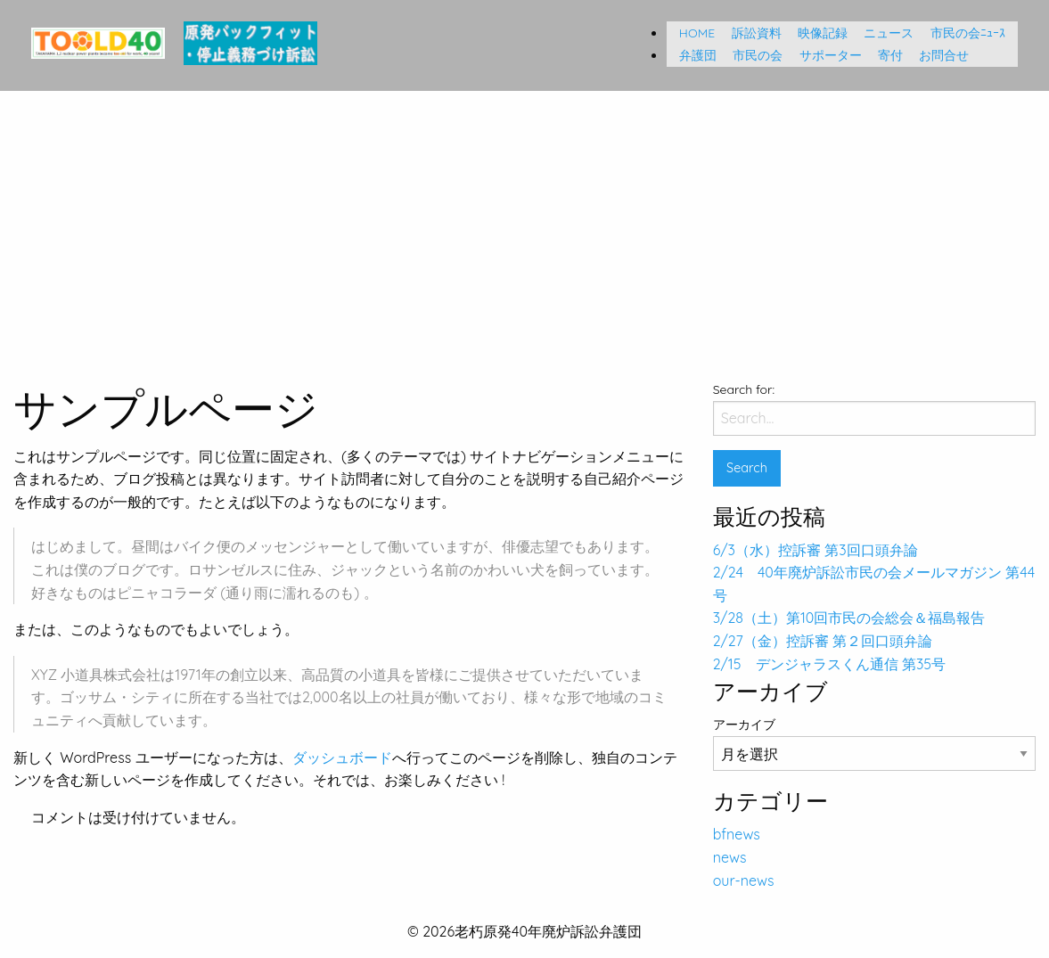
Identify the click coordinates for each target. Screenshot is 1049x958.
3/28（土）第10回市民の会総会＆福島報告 (849, 617)
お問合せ (937, 55)
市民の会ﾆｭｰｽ (968, 33)
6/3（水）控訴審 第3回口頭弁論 (815, 550)
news (730, 857)
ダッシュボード (342, 757)
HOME (691, 33)
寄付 (884, 55)
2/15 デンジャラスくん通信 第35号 (829, 664)
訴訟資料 (750, 33)
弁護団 (692, 55)
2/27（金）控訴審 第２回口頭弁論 (822, 641)
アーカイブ (744, 724)
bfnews (736, 834)
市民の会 (751, 55)
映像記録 (816, 33)
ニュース (882, 33)
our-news (743, 880)
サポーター (824, 55)
